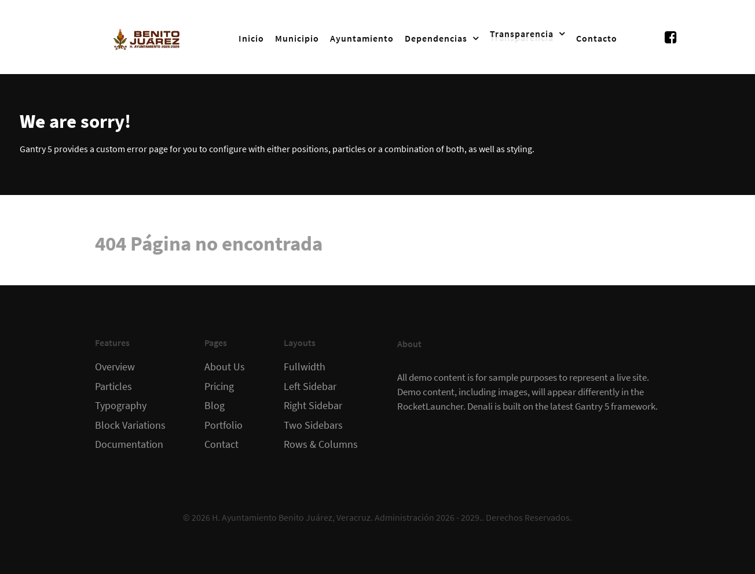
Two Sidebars (313, 425)
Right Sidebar (313, 405)
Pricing (219, 386)
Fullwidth (304, 366)
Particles (113, 386)
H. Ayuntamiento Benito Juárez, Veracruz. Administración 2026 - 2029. (347, 517)
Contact (221, 444)
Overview (115, 366)
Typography (120, 405)
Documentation (129, 444)
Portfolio (223, 425)
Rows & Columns (321, 444)
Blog (214, 405)
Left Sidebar (310, 386)
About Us (224, 366)
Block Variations (130, 425)
